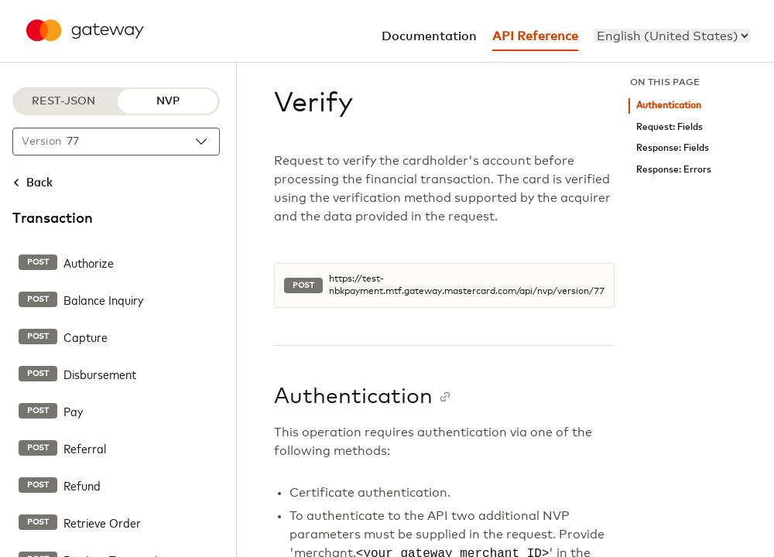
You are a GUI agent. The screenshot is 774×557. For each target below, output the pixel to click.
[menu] (672, 36)
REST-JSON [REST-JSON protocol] (63, 101)
